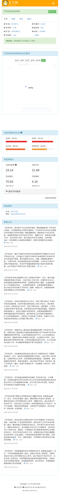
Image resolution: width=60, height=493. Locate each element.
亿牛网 (30, 484)
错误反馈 (42, 487)
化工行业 (14, 211)
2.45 (14, 28)
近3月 (17, 60)
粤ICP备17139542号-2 (30, 491)
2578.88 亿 (16, 31)
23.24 (43, 24)
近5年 (33, 60)
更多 (29, 19)
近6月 (22, 60)
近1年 (27, 60)
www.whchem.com (18, 214)
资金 (21, 19)
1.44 (14, 35)
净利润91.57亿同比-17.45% (20, 41)
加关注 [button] (52, 12)
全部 (43, 60)
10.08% (42, 31)
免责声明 (18, 487)
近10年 (38, 60)
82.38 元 (15, 24)
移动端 (34, 487)
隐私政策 (27, 487)
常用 (5, 19)
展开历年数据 (13, 191)
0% (42, 28)
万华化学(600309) (12, 11)
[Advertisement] (30, 123)
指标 (13, 19)
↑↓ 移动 (36, 35)
